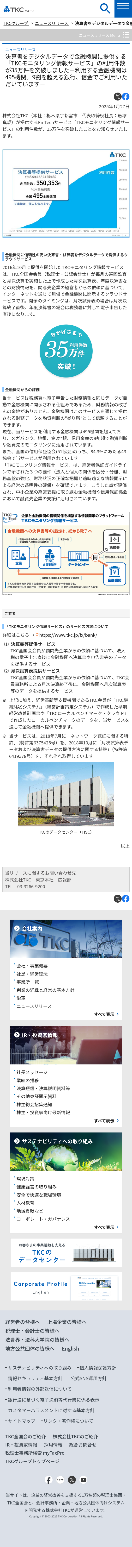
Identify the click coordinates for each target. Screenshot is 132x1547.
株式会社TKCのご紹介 (75, 1436)
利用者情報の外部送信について (40, 1388)
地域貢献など (30, 1210)
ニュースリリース (52, 23)
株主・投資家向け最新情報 (43, 1112)
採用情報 (53, 1444)
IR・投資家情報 (21, 1444)
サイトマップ (21, 1420)
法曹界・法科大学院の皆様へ (37, 1339)
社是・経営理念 (32, 973)
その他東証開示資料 (37, 1096)
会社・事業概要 (32, 965)
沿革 (21, 997)
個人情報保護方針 (97, 1367)
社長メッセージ (32, 1072)
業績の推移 (28, 1080)
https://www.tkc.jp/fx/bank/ (68, 634)
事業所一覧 (28, 981)
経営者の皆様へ (22, 1321)
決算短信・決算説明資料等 (43, 1088)
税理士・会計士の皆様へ (32, 1330)
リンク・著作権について (68, 1420)
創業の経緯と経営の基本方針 (46, 990)
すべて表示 (104, 1014)
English (70, 1348)
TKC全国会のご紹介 (25, 1436)
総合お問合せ (82, 1444)
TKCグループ (16, 23)
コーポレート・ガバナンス (43, 1218)
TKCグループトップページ (32, 1461)
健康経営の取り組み (37, 1186)
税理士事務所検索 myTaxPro (35, 1452)
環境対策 (25, 1178)
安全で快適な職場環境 (39, 1194)
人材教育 (25, 1202)
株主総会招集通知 (34, 1104)
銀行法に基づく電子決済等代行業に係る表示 (53, 1399)
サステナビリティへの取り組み (40, 1367)
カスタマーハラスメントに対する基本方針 (51, 1410)
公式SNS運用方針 (89, 1378)
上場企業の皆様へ (66, 1321)
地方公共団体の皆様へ (29, 1348)
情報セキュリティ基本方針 (35, 1378)
